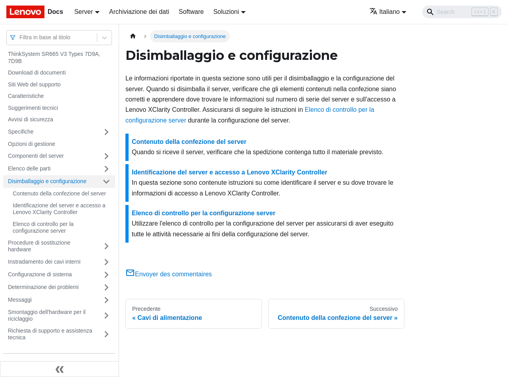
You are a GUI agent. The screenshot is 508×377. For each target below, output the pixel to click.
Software (191, 11)
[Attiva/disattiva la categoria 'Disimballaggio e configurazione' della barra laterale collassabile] (106, 181)
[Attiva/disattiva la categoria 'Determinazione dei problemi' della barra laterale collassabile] (106, 287)
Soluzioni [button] (226, 11)
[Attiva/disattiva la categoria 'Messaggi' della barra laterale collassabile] (106, 300)
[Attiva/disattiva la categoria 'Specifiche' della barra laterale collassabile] (106, 132)
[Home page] (132, 36)
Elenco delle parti (29, 168)
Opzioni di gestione (31, 144)
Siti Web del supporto (34, 84)
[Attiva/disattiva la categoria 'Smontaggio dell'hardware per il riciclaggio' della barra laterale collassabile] (106, 315)
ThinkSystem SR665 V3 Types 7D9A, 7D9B (54, 57)
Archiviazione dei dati (139, 11)
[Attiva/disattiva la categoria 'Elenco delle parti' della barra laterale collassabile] (106, 169)
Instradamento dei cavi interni (44, 261)
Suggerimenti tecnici (33, 108)
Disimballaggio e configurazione (47, 181)
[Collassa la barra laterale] (59, 369)
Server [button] (83, 11)
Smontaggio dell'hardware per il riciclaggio (47, 315)
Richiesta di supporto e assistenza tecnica (50, 334)
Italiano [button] (384, 11)
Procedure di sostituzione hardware (39, 246)
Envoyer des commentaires (168, 274)
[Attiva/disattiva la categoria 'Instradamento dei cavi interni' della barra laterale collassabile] (106, 262)
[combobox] (20, 37)
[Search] (462, 12)
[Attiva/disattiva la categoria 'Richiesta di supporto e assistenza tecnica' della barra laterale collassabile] (106, 334)
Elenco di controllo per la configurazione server (43, 227)
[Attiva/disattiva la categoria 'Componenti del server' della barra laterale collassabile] (106, 156)
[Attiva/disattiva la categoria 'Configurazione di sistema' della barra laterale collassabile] (106, 274)
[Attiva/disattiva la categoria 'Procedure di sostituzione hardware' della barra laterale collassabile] (106, 246)
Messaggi (20, 300)
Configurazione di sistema (40, 274)
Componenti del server (36, 156)
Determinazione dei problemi (43, 287)
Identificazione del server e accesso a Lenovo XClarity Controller (59, 209)
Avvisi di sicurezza (30, 119)
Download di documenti (37, 72)
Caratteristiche (26, 96)
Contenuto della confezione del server (59, 193)
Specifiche (21, 131)
